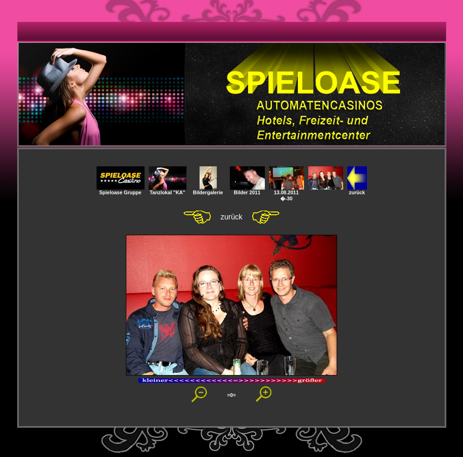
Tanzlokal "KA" (168, 190)
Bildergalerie (208, 190)
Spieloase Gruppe (121, 190)
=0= (231, 395)
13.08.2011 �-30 (286, 193)
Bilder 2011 (247, 190)
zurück (357, 190)
